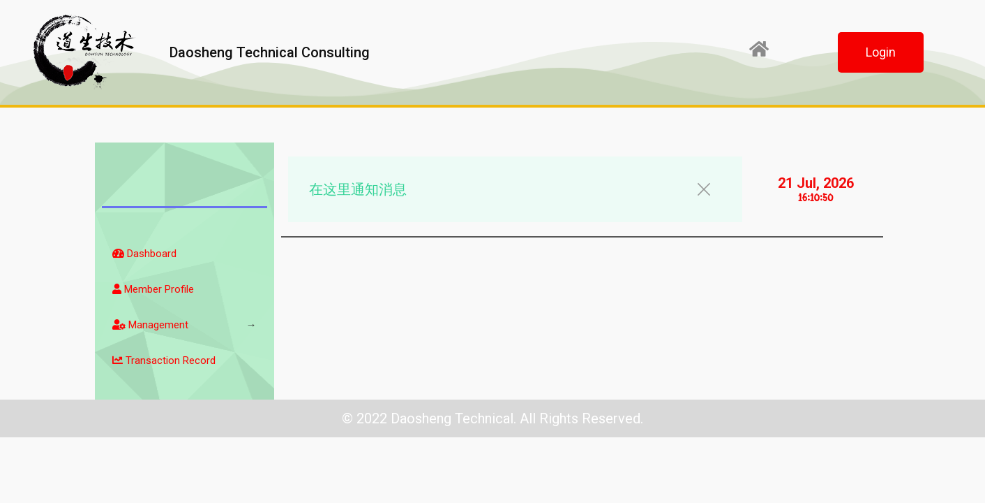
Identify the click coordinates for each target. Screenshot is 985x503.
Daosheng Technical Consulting (270, 52)
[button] (881, 52)
